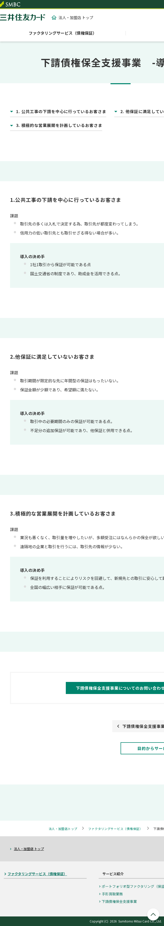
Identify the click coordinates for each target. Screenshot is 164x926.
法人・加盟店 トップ (72, 17)
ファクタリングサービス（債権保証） (63, 33)
